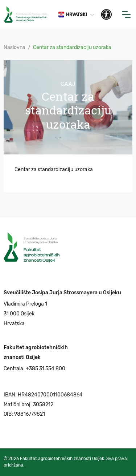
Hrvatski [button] (72, 14)
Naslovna (14, 47)
